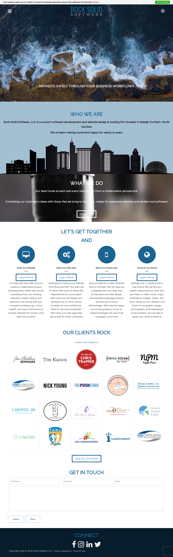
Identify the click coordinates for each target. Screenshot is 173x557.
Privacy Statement (62, 551)
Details (96, 2)
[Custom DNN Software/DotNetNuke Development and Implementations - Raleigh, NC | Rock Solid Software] (86, 11)
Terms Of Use (79, 551)
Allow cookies (162, 2)
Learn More (26, 277)
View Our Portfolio (86, 458)
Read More (87, 214)
